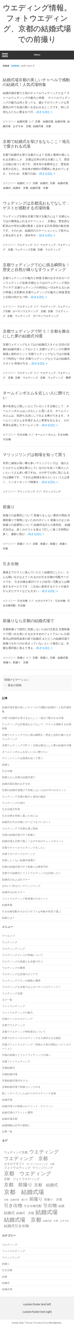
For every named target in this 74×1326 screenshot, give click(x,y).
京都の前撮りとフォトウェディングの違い (26, 1054)
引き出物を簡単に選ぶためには (20, 815)
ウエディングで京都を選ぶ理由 (20, 828)
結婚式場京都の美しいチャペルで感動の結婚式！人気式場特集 (36, 82)
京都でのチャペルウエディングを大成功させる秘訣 (31, 1038)
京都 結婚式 (40, 183)
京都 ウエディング (49, 249)
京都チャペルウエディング (17, 1018)
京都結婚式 (8, 1067)
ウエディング (25, 244)
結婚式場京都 (9, 1118)
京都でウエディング (13, 1025)
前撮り (9, 506)
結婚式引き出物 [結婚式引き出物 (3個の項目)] (16, 1226)
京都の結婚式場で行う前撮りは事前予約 (25, 866)
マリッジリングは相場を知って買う (34, 454)
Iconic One (18, 1322)
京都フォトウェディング (16, 1061)
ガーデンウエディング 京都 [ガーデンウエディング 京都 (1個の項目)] (40, 1164)
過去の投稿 (13, 685)
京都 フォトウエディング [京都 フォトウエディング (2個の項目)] (21, 1179)
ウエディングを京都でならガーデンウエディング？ (31, 986)
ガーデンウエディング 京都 (29, 311)
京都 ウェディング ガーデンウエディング (33, 316)
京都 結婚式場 (44, 121)
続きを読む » (44, 112)
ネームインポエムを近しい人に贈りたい (25, 751)
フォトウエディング (13, 1251)
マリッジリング (26, 491)
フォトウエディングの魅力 (17, 1012)
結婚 (4, 1276)
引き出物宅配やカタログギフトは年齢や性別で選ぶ (31, 911)
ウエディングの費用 (13, 967)
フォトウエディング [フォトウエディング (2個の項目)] (17, 1167)
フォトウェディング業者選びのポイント (25, 898)
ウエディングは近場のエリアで (20, 974)
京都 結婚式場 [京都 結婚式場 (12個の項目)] (24, 1192)
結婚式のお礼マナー (13, 892)
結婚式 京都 (20, 187)
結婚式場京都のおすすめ (16, 783)
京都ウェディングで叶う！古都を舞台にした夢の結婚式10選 (36, 333)
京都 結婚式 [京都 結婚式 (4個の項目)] (46, 1185)
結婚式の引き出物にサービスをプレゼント (26, 822)
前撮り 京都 (20, 662)
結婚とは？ (8, 917)
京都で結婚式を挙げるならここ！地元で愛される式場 (33, 718)
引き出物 (22, 434)
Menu (37, 55)
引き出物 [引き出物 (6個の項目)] (13, 1205)
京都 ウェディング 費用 (55, 377)
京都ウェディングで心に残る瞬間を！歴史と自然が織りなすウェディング (36, 267)
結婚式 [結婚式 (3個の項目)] (9, 1213)
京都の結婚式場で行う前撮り (18, 834)
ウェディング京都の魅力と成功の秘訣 (24, 796)
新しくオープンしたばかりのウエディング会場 (29, 1093)
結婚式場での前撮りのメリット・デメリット (27, 1106)
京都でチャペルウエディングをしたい (24, 847)
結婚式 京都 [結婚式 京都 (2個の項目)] (25, 1213)
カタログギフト (44, 600)
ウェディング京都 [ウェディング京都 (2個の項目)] (16, 1152)
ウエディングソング (13, 948)
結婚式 (21, 183)
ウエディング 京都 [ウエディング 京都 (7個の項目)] (26, 1158)
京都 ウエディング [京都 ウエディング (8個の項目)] (27, 1173)
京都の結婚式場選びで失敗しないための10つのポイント (34, 790)
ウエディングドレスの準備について (22, 955)
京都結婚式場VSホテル (15, 1080)
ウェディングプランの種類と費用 (21, 980)
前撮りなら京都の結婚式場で (28, 620)
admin (15, 66)
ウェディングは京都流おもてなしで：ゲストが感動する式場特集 (36, 205)
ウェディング (9, 942)
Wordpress (55, 1322)
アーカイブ (8, 935)
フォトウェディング (13, 1006)
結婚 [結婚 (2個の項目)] (61, 1206)
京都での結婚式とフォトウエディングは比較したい (31, 873)
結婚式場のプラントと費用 (17, 1112)
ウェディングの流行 (13, 802)
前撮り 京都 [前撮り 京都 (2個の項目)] (53, 1199)
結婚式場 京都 (42, 126)
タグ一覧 (7, 999)
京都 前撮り (40, 543)
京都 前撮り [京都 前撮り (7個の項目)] (18, 1184)
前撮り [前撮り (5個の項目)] (36, 1199)
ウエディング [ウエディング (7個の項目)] (44, 1151)
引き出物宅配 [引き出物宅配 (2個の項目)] (33, 1206)
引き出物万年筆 (11, 809)
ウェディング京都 (25, 249)
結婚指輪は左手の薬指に (16, 1125)
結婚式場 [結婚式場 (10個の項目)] (47, 1212)
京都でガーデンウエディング (18, 853)
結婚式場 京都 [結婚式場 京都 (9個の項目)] (22, 1220)
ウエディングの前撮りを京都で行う (22, 961)
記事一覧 (7, 1131)
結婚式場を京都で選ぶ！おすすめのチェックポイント (33, 841)
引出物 (7, 439)
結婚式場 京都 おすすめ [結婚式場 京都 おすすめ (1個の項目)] (56, 1221)
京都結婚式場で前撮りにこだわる (21, 1086)
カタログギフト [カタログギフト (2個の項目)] (14, 1163)
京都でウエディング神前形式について (24, 1031)
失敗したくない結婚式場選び (18, 860)
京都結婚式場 (9, 1074)
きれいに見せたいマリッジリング (21, 885)
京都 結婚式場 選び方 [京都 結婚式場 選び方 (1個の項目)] (16, 1200)
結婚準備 (7, 905)
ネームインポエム (45, 434)
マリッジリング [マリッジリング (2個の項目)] (42, 1167)
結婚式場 (22, 121)
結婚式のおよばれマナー (16, 879)
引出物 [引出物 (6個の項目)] (50, 1205)
